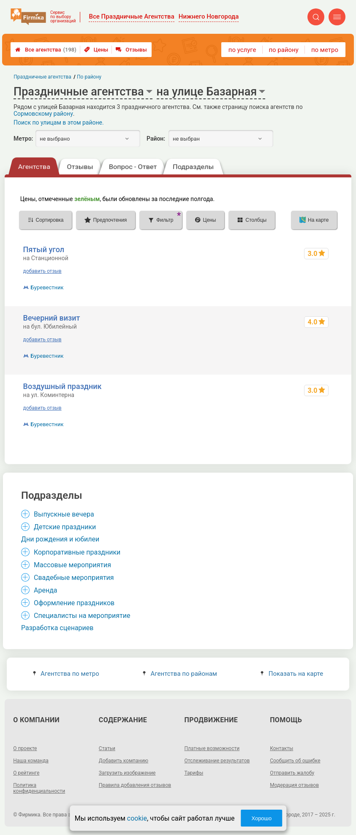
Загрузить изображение (127, 773)
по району (283, 50)
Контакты (281, 748)
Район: (156, 138)
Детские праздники (65, 527)
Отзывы (131, 49)
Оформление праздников (74, 603)
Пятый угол (44, 249)
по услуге (242, 50)
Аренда (45, 590)
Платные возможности (212, 748)
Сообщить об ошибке (295, 761)
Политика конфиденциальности (39, 788)
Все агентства (45, 49)
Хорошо (261, 818)
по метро (324, 50)
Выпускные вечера (64, 514)
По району (89, 77)
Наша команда (31, 761)
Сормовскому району (43, 113)
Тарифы (194, 773)
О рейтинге (26, 773)
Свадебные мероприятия (74, 578)
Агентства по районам (180, 673)
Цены (96, 49)
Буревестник (47, 287)
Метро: (23, 138)
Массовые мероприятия (72, 565)
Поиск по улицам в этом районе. (59, 122)
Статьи (107, 748)
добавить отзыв (42, 271)
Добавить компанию (123, 761)
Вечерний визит (51, 317)
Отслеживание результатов (217, 761)
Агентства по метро (66, 673)
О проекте (25, 748)
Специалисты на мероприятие (82, 616)
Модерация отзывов (294, 785)
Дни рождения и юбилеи (60, 539)
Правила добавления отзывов (135, 785)
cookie (137, 818)
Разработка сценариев (57, 628)
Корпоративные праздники (77, 552)
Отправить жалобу (292, 773)
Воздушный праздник (62, 386)
